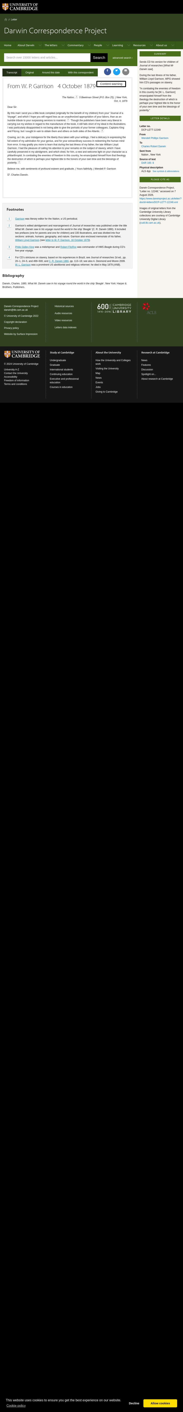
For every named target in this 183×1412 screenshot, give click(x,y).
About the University (108, 352)
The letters (51, 45)
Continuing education (61, 374)
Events (99, 382)
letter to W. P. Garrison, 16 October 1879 (67, 226)
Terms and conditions (15, 384)
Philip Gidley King (24, 232)
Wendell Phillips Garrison (154, 138)
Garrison (19, 204)
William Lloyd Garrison (27, 226)
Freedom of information (16, 380)
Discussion (147, 369)
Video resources (63, 320)
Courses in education (61, 387)
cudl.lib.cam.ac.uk (150, 222)
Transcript (11, 72)
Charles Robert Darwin (153, 146)
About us (161, 45)
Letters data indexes (66, 327)
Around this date (51, 72)
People (98, 45)
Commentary (76, 45)
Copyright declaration (15, 322)
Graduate (55, 365)
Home (5, 19)
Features (146, 365)
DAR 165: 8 (147, 163)
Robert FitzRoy (68, 232)
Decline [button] (134, 1403)
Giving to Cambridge (107, 391)
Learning (117, 45)
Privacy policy (11, 328)
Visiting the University (107, 368)
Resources (139, 45)
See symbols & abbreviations (166, 171)
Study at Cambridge (62, 352)
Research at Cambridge (155, 352)
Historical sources (64, 306)
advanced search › (123, 57)
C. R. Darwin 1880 (59, 247)
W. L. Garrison (23, 250)
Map (98, 373)
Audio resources (63, 313)
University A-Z (11, 369)
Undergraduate (58, 360)
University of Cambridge (19, 316)
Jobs (98, 387)
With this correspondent (81, 72)
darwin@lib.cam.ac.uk (16, 309)
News (99, 377)
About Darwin (26, 45)
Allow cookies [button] (160, 1403)
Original (29, 72)
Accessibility (10, 376)
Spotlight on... (148, 374)
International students (61, 369)
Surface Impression (27, 334)
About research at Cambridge (157, 378)
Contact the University (16, 373)
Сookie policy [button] (16, 1405)
